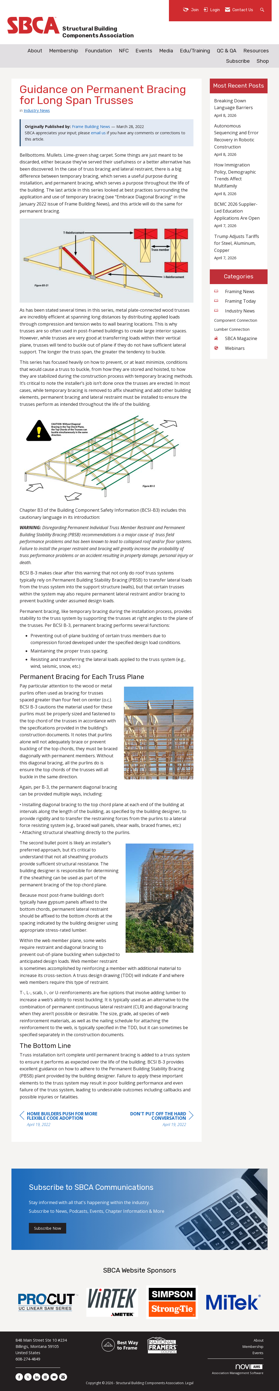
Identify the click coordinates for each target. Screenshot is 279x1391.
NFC (124, 51)
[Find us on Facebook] (19, 1377)
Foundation (98, 51)
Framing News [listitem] (234, 291)
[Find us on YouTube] (54, 1377)
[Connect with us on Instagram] (45, 1377)
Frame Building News (91, 126)
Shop (263, 61)
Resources (256, 51)
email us (98, 132)
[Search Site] (262, 9)
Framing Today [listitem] (235, 301)
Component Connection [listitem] (235, 320)
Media (166, 51)
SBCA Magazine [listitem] (235, 338)
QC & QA (226, 51)
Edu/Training (195, 51)
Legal (189, 1383)
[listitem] (238, 107)
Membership (63, 51)
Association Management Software (237, 1369)
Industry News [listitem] (234, 311)
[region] (152, 1120)
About (35, 51)
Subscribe (238, 61)
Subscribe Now (47, 1228)
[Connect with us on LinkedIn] (36, 1377)
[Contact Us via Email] (63, 1377)
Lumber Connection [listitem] (232, 329)
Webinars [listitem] (229, 348)
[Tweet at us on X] (28, 1377)
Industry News (37, 110)
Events (143, 51)
